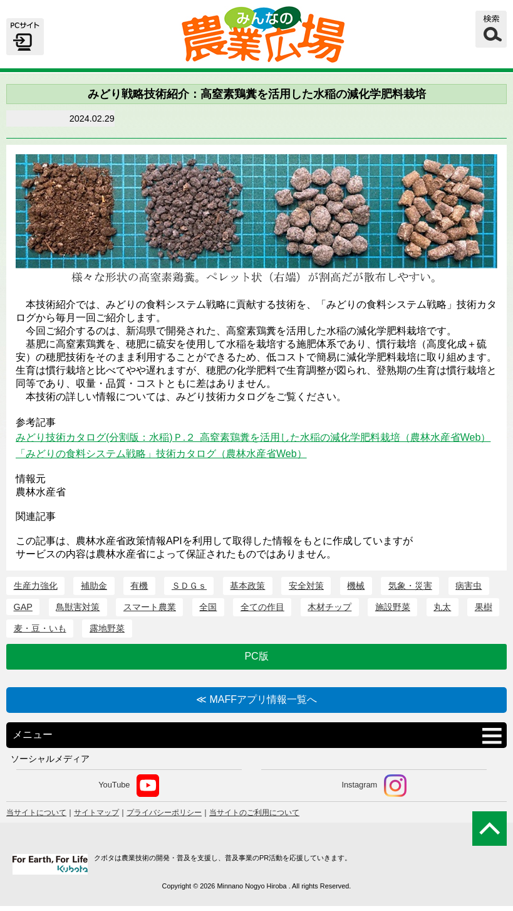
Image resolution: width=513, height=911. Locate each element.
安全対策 (306, 586)
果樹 (483, 607)
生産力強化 (36, 586)
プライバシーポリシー (164, 812)
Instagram (374, 785)
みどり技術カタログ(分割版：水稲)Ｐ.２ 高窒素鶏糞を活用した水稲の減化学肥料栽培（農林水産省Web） (253, 437)
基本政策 (247, 586)
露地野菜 (107, 628)
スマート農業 (149, 607)
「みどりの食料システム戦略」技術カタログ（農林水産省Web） (161, 453)
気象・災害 (410, 586)
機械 (356, 586)
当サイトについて (36, 812)
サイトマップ (96, 812)
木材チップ (329, 607)
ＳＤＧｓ (189, 586)
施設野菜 (392, 607)
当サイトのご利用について (254, 812)
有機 (139, 586)
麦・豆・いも (40, 628)
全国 (208, 607)
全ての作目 (262, 607)
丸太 (442, 607)
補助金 (94, 586)
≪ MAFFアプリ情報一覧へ (256, 699)
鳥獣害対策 (78, 607)
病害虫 (468, 586)
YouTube (128, 785)
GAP (23, 607)
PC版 (256, 656)
